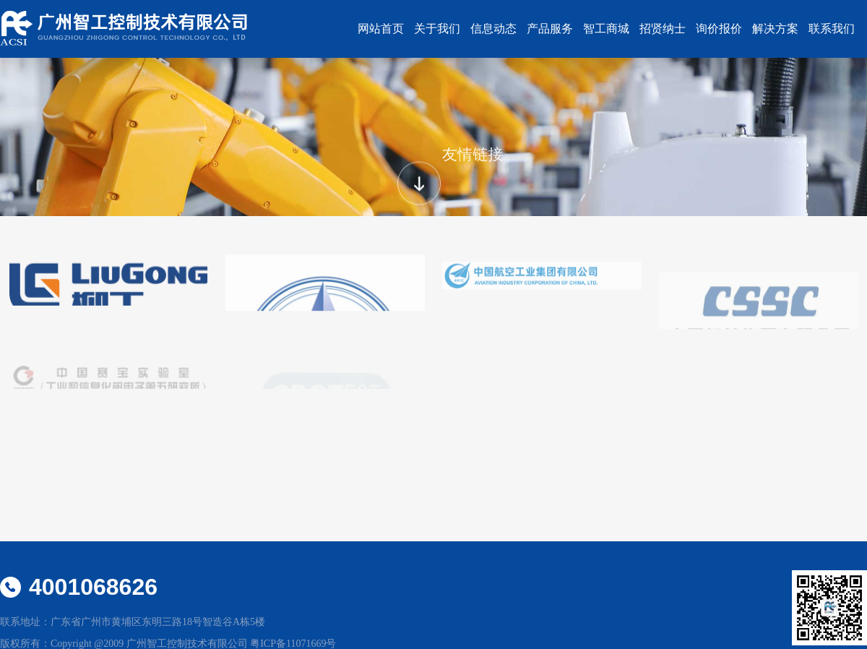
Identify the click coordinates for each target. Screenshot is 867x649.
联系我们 (831, 28)
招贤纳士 (662, 28)
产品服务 (550, 28)
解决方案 (775, 28)
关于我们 (437, 28)
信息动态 (493, 28)
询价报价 (719, 28)
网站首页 (381, 28)
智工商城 (606, 28)
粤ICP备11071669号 (293, 643)
